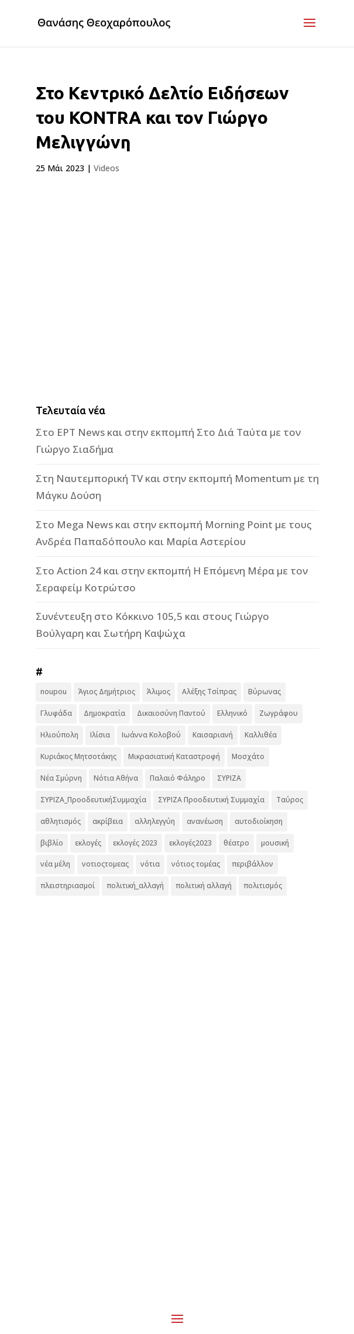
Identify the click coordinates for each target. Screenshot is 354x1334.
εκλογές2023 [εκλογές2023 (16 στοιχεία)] (190, 843)
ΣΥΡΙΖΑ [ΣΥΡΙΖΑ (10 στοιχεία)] (229, 778)
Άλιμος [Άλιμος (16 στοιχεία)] (158, 692)
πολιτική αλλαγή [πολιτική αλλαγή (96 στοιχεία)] (204, 886)
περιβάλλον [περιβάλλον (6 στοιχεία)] (252, 864)
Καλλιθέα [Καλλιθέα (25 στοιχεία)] (261, 735)
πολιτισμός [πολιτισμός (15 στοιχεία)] (262, 886)
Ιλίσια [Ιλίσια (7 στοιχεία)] (100, 735)
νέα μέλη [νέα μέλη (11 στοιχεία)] (55, 864)
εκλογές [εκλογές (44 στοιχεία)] (88, 843)
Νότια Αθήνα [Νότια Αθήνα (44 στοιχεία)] (116, 778)
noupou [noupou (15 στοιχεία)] (53, 692)
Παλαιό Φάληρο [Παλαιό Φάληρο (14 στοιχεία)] (177, 778)
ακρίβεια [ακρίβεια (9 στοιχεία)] (107, 821)
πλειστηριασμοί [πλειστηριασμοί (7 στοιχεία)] (67, 886)
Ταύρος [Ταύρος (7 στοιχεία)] (289, 800)
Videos (106, 168)
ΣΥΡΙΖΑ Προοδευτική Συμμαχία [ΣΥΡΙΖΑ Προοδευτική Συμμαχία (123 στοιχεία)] (211, 800)
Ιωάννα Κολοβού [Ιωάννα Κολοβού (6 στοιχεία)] (151, 735)
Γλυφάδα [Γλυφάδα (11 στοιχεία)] (56, 713)
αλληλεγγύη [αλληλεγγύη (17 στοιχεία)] (155, 821)
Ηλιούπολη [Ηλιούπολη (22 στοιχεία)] (59, 735)
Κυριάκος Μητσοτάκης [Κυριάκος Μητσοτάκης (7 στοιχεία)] (78, 756)
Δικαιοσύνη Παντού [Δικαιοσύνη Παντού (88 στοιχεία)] (171, 713)
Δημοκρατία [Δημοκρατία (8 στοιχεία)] (104, 713)
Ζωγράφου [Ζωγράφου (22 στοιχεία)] (278, 713)
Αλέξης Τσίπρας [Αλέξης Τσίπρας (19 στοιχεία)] (209, 692)
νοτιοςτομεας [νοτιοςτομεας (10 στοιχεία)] (105, 864)
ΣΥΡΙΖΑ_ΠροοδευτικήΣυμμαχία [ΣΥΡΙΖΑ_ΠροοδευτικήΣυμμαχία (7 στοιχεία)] (93, 800)
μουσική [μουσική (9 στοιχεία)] (275, 843)
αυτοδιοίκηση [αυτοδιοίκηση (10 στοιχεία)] (259, 821)
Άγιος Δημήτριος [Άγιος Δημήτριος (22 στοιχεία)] (106, 692)
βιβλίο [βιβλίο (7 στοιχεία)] (51, 843)
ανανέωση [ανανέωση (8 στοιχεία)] (205, 821)
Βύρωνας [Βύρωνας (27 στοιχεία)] (264, 692)
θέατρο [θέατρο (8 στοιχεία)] (236, 843)
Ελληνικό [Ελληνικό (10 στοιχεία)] (232, 713)
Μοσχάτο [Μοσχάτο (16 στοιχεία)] (248, 756)
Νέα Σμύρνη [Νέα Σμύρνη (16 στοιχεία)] (61, 778)
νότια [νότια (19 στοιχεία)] (150, 864)
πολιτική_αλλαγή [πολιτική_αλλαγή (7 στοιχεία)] (135, 886)
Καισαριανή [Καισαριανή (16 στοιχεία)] (213, 735)
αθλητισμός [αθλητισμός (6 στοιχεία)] (60, 821)
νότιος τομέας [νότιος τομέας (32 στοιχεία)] (195, 864)
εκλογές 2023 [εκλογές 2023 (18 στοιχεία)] (135, 843)
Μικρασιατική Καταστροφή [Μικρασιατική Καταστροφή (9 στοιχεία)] (174, 756)
